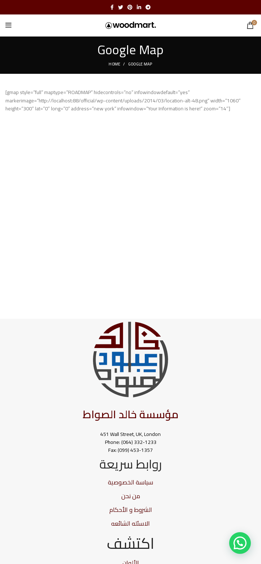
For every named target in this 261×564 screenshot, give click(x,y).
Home (114, 64)
